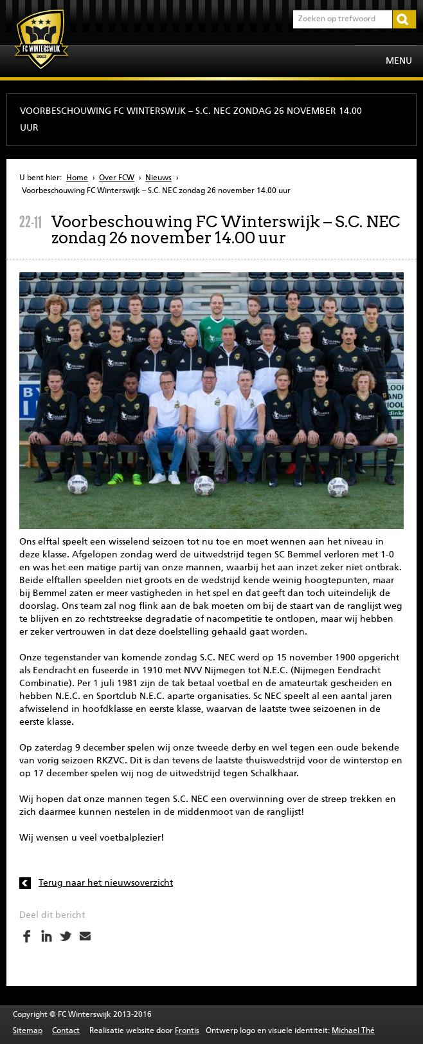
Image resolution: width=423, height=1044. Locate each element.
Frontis (187, 1031)
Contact (66, 1031)
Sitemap (27, 1031)
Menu (399, 61)
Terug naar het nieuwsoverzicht (106, 883)
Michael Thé (353, 1031)
